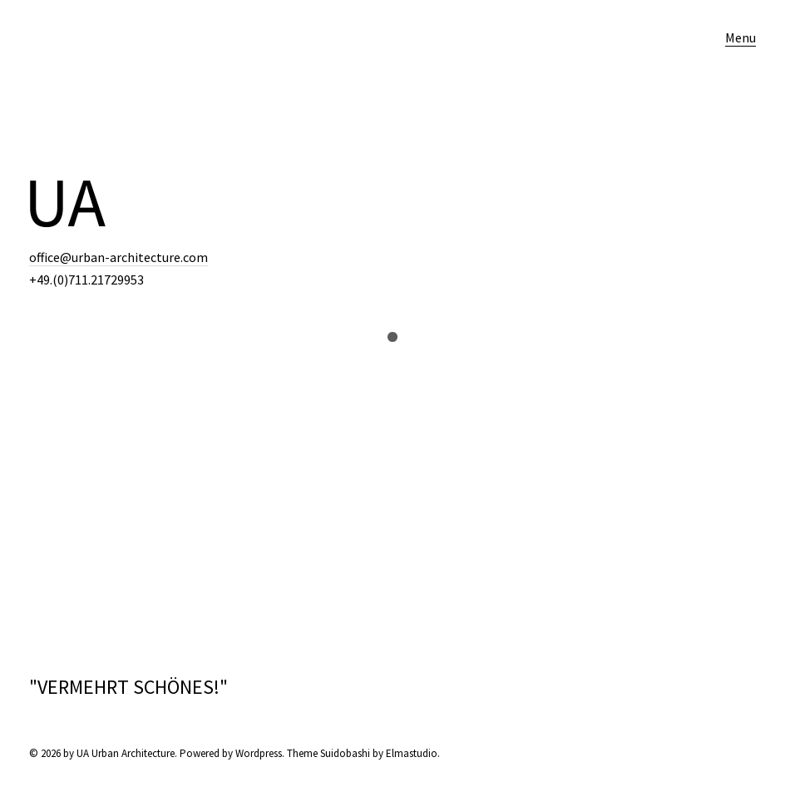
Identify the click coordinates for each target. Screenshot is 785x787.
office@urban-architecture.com (118, 257)
